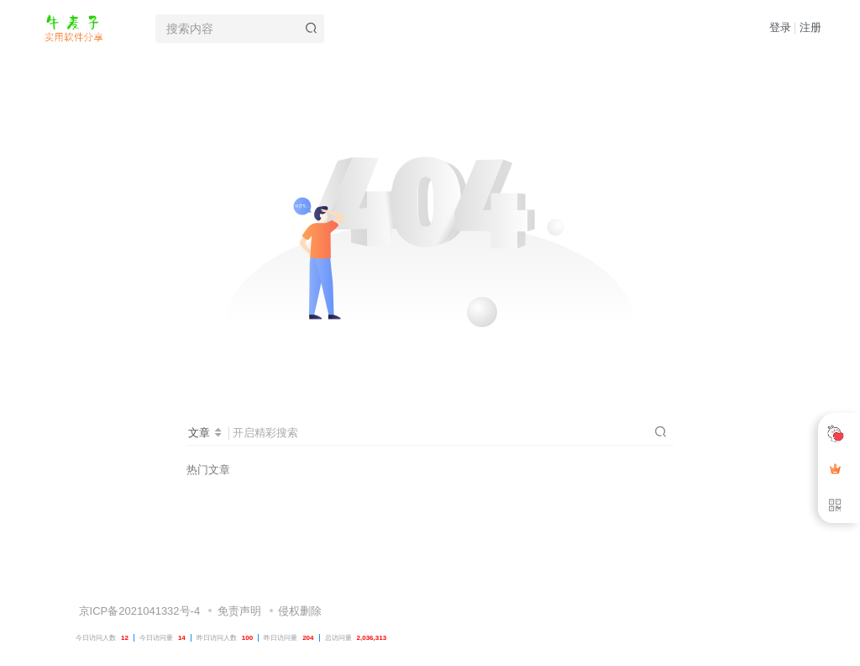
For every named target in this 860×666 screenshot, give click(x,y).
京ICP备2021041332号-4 (138, 574)
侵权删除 (300, 574)
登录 (780, 27)
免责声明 (239, 574)
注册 (810, 27)
